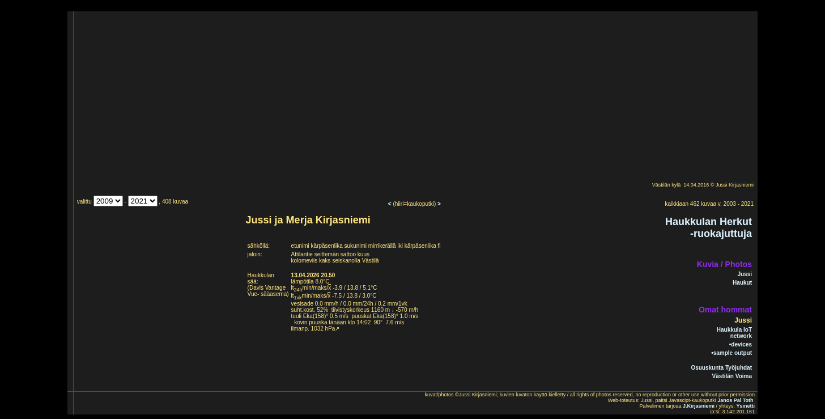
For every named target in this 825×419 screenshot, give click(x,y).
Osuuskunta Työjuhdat (721, 368)
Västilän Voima (732, 376)
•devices (740, 344)
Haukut (742, 283)
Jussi (744, 274)
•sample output (731, 353)
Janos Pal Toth (735, 400)
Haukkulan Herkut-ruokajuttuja (708, 227)
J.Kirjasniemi (699, 406)
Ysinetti (745, 406)
